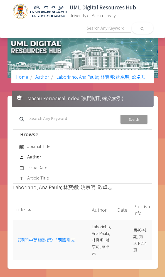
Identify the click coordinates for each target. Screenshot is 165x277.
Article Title (34, 178)
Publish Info (141, 209)
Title (24, 209)
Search (134, 119)
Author (41, 76)
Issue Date (33, 167)
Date (123, 209)
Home (22, 76)
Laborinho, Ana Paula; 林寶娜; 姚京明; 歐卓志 (100, 76)
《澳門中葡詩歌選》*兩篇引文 (45, 240)
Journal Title (35, 146)
